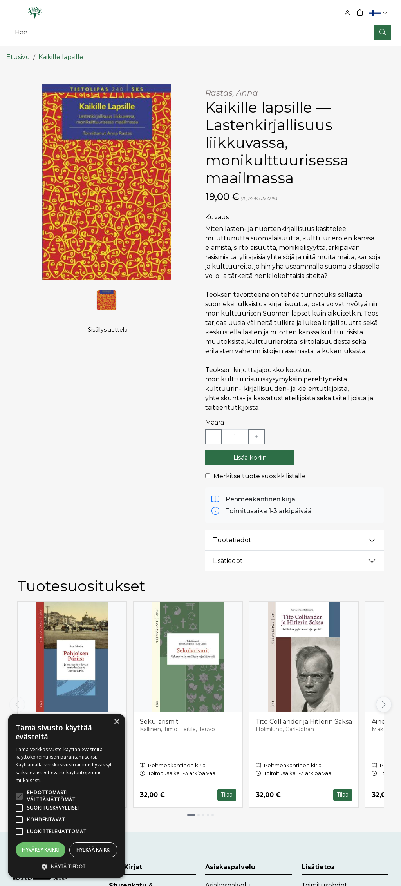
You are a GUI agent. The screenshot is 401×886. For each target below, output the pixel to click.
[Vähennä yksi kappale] (213, 429)
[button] (379, 12)
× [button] (116, 722)
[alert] (66, 796)
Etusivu (18, 50)
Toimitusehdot (324, 878)
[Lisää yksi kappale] (256, 429)
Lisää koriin (250, 450)
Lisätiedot (228, 553)
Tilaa (227, 787)
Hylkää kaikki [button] (93, 849)
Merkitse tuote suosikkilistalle (259, 469)
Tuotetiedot (232, 533)
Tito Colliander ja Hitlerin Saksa (304, 714)
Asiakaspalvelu (228, 878)
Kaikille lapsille (60, 50)
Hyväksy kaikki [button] (40, 849)
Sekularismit (159, 714)
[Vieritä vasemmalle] (17, 697)
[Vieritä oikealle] (384, 697)
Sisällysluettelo (108, 333)
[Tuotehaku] (200, 32)
